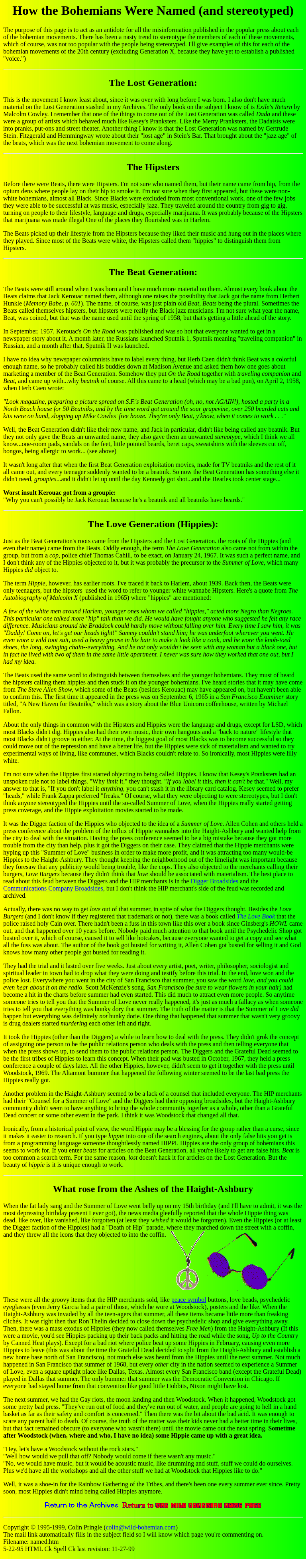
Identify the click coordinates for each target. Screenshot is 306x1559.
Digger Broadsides (214, 881)
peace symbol (188, 1299)
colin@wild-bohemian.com (140, 1527)
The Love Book (256, 916)
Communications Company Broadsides (53, 888)
